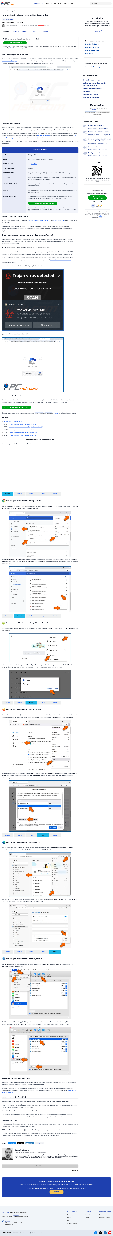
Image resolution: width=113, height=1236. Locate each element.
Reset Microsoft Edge (92, 50)
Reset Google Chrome (92, 44)
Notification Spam (8, 19)
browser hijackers (11, 138)
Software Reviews (72, 1223)
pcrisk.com (16, 1215)
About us (97, 31)
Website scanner (104, 1215)
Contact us (88, 1215)
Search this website (104, 1217)
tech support (40, 135)
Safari (55, 493)
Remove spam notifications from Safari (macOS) (23, 435)
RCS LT (11, 47)
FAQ (52, 31)
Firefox (31, 493)
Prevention (44, 31)
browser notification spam (9, 61)
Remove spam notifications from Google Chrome (23, 424)
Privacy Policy (39, 412)
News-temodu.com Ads (90, 94)
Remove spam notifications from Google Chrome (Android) (26, 427)
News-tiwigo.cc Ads (89, 91)
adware (4, 138)
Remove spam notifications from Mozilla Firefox (23, 430)
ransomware (31, 138)
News (47, 3)
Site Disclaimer (35, 1232)
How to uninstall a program (93, 67)
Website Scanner (68, 3)
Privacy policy (26, 1232)
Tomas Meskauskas (11, 25)
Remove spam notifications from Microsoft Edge (23, 432)
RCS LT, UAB (5, 1212)
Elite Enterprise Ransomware (92, 88)
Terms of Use (48, 412)
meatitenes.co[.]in (45, 220)
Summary (25, 31)
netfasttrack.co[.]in (58, 220)
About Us (87, 1217)
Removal (34, 31)
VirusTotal (34, 164)
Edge (43, 493)
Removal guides (38, 3)
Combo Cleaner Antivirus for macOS (60, 260)
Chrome (7, 616)
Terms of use (44, 1232)
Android (19, 493)
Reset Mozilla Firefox (92, 47)
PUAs (74, 135)
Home (3, 11)
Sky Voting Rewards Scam (91, 80)
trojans (38, 138)
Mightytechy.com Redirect (91, 97)
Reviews (53, 3)
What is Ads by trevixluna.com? (13, 421)
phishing (47, 135)
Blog (59, 3)
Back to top (75, 1170)
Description (15, 31)
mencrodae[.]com (34, 220)
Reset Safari (89, 53)
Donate (56, 1192)
